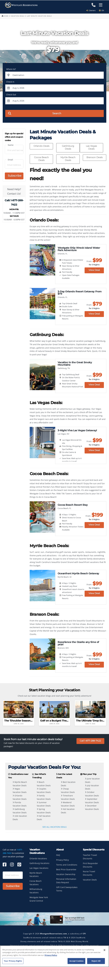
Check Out (11, 94)
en (101, 10)
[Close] (104, 950)
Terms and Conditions (66, 864)
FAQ (58, 855)
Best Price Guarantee (66, 869)
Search (34, 113)
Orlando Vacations (38, 858)
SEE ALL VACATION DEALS (54, 827)
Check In (10, 81)
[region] (54, 956)
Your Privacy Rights (13, 961)
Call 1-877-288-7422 (90, 740)
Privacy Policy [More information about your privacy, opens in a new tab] (51, 955)
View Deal (94, 270)
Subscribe (14, 175)
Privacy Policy (62, 860)
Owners (92, 10)
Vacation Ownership (65, 874)
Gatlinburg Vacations (39, 863)
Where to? (11, 69)
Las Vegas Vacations (39, 868)
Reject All (96, 961)
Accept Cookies (76, 961)
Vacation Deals (17, 16)
